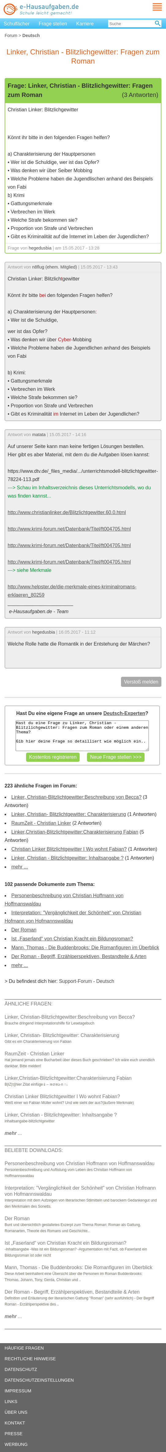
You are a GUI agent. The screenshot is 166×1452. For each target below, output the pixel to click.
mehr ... (19, 866)
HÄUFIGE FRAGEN (24, 1348)
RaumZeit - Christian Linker (41, 823)
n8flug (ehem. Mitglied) (54, 267)
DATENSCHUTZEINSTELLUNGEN (39, 1380)
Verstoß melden (141, 681)
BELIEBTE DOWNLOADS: (34, 1150)
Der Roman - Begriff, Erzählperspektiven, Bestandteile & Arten (78, 956)
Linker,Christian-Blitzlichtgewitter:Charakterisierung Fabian (74, 832)
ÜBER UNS (16, 1412)
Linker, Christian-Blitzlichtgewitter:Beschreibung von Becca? (76, 797)
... (13, 1133)
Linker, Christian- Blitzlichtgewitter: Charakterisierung (68, 814)
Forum (11, 35)
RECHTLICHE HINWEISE (30, 1358)
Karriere (85, 23)
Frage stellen (53, 23)
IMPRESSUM (18, 1390)
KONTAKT (15, 1423)
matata (39, 434)
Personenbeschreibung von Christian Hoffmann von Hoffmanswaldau (79, 1163)
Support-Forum (75, 981)
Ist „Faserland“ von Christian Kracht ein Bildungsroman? (72, 938)
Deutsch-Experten (124, 713)
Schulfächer (17, 23)
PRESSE (13, 1433)
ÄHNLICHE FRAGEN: (28, 1003)
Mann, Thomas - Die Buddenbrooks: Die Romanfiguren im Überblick (85, 947)
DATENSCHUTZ (21, 1369)
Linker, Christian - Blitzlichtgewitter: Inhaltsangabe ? (67, 858)
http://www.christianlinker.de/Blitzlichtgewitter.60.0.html (67, 512)
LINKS (11, 1401)
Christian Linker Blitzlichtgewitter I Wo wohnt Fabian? (69, 849)
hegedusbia (40, 248)
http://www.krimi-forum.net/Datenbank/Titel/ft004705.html (69, 529)
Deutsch (105, 981)
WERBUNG (16, 1444)
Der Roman (23, 929)
